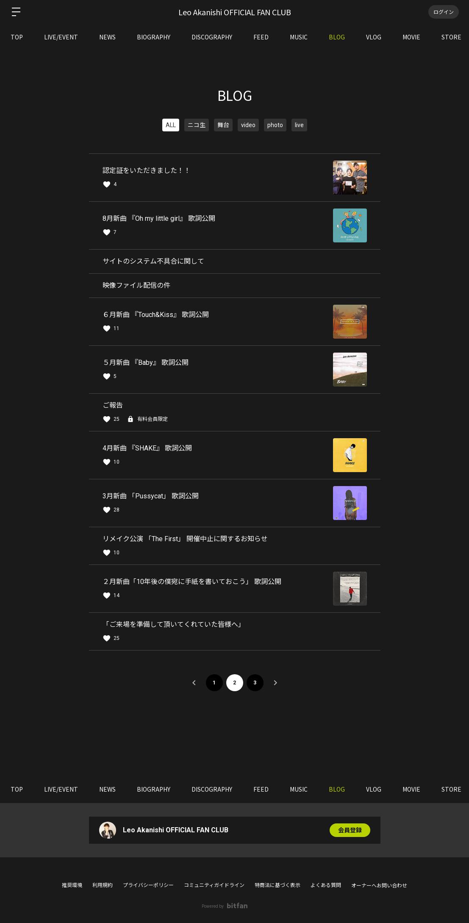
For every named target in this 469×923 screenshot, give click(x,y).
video (248, 125)
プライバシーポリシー (148, 885)
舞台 (223, 125)
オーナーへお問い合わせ (379, 885)
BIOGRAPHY (153, 37)
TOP (17, 37)
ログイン (443, 11)
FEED (261, 37)
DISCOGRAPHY (211, 37)
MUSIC (299, 37)
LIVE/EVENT (61, 37)
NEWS (107, 37)
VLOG (373, 37)
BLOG (337, 37)
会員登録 (350, 830)
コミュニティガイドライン (214, 885)
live (299, 125)
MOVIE (411, 37)
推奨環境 (72, 885)
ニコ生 (196, 125)
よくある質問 (326, 885)
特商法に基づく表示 (277, 885)
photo (275, 125)
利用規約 (102, 885)
